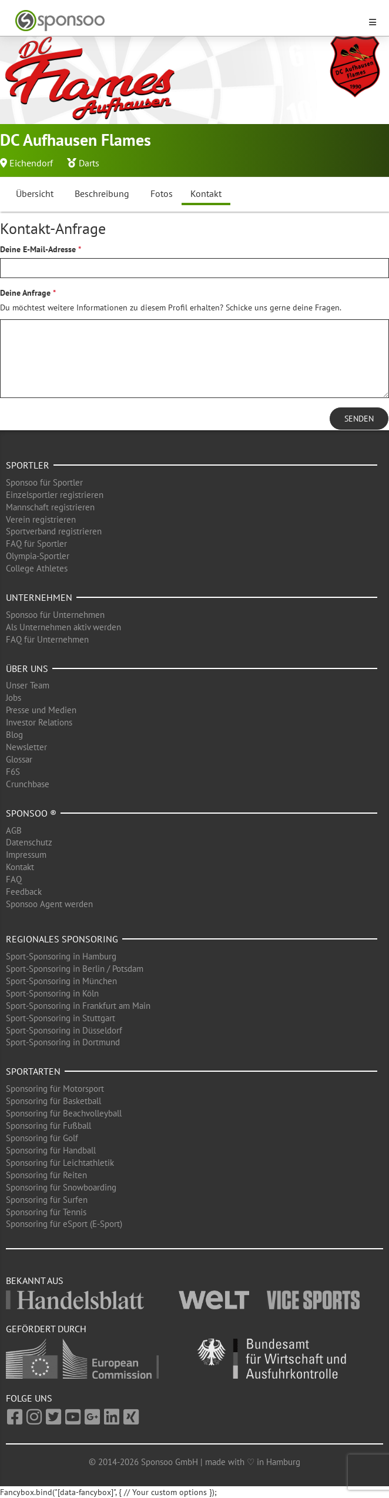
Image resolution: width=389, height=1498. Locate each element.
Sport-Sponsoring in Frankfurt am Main (78, 1005)
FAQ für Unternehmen (47, 639)
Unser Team (27, 685)
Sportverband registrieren (54, 531)
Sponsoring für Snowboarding (61, 1187)
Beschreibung (102, 193)
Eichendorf (31, 163)
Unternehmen (39, 597)
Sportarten (33, 1071)
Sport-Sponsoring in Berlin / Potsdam (74, 968)
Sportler (27, 465)
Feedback (24, 891)
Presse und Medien (41, 709)
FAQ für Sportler (36, 543)
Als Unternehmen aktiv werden (63, 627)
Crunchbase (27, 784)
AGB (14, 830)
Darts (89, 163)
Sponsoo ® (31, 813)
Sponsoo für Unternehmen (55, 614)
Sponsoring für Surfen (47, 1199)
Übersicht (34, 193)
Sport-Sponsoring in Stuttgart (60, 1018)
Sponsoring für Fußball (48, 1125)
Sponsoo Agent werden (49, 904)
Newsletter (26, 747)
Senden (359, 418)
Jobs (13, 697)
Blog (14, 734)
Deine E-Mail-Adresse (38, 249)
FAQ (14, 879)
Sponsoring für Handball (51, 1150)
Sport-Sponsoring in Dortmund (63, 1042)
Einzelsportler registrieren (54, 494)
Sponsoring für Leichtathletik (60, 1162)
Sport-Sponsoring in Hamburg (61, 956)
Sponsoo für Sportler (44, 482)
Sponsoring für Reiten (46, 1175)
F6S (13, 771)
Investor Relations (39, 722)
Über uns (27, 668)
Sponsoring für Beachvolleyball (64, 1113)
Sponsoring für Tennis (46, 1212)
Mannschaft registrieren (50, 507)
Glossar (19, 759)
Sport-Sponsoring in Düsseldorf (64, 1030)
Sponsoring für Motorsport (55, 1088)
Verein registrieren (41, 519)
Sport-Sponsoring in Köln (52, 993)
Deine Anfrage (25, 292)
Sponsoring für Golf (42, 1137)
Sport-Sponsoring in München (61, 981)
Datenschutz (29, 842)
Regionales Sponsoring (62, 939)
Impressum (26, 854)
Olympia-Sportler (37, 555)
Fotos (161, 193)
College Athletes (37, 568)
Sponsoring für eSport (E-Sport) (64, 1223)
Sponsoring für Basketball (53, 1100)
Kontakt (206, 193)
